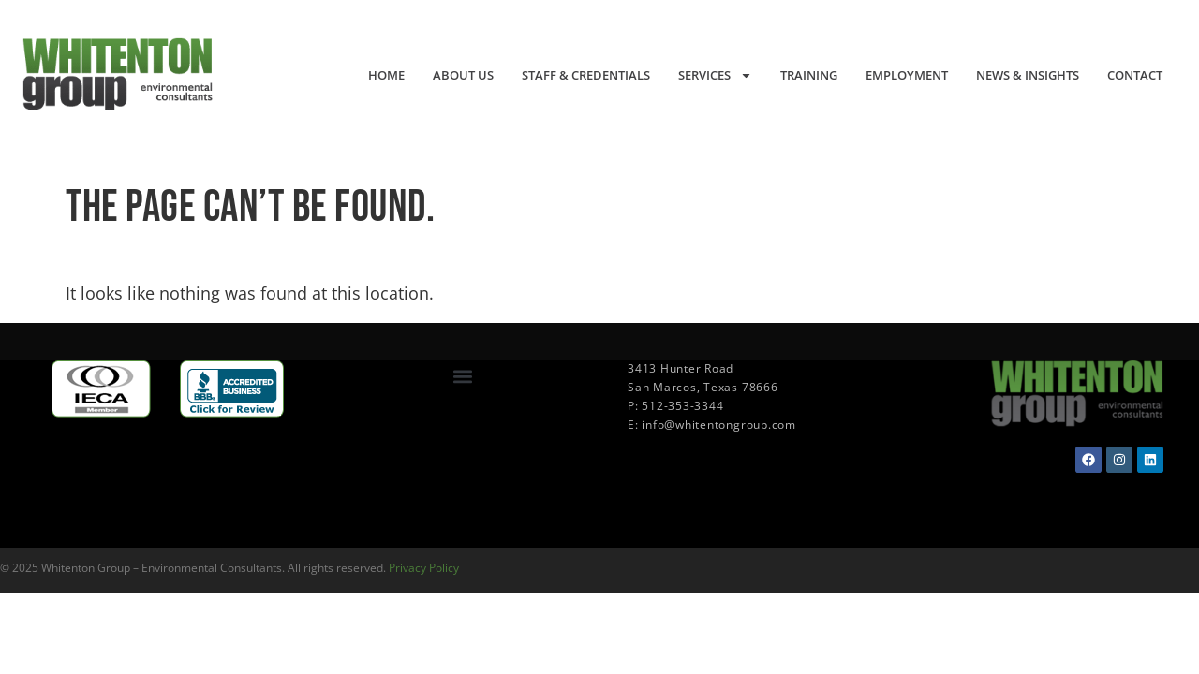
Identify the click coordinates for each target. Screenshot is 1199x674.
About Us (463, 74)
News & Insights (1027, 74)
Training (808, 74)
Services (715, 75)
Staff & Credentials (586, 74)
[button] (462, 375)
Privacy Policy (424, 568)
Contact (1134, 74)
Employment (907, 74)
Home (386, 74)
